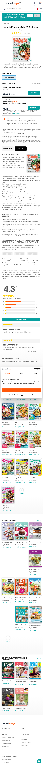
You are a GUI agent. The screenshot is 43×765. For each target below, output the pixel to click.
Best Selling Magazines (8, 737)
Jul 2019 (18, 450)
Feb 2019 (4, 505)
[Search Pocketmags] (4, 9)
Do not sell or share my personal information (21, 395)
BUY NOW (34, 93)
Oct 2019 (18, 422)
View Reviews (21, 319)
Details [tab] (21, 373)
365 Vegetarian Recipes (21, 625)
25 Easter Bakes (7, 542)
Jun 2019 (32, 450)
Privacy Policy (5, 753)
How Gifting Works (26, 742)
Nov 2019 (5, 422)
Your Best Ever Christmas (21, 542)
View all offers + (21, 133)
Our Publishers (5, 746)
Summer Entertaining (35, 625)
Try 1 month (33, 108)
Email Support (25, 734)
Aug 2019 (5, 450)
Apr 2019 (18, 478)
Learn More (16, 113)
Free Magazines (6, 740)
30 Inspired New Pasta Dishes (35, 598)
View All (38, 520)
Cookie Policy (5, 762)
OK (21, 390)
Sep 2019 (32, 422)
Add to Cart (9, 399)
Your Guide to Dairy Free (35, 569)
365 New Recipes (20, 597)
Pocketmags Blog (6, 743)
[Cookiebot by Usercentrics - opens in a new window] (33, 369)
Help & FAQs (25, 731)
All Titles (4, 731)
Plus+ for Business (6, 750)
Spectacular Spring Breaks (35, 542)
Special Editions (9, 520)
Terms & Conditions (7, 759)
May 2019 (5, 478)
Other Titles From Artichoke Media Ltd (14, 658)
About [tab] (35, 373)
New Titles (4, 734)
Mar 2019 (32, 478)
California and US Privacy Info (9, 756)
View (3, 399)
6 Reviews (27, 33)
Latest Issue (6, 23)
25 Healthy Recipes (8, 598)
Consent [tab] (7, 373)
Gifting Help (25, 745)
